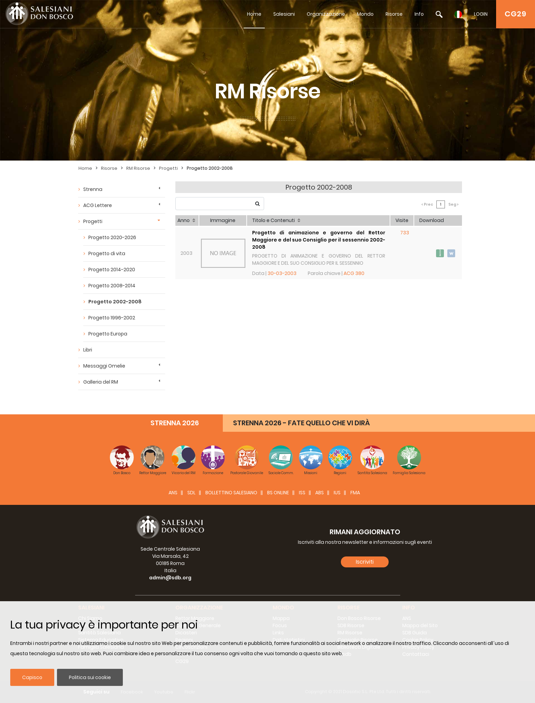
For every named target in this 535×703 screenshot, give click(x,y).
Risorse (394, 14)
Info (419, 14)
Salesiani (284, 14)
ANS (173, 492)
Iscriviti (365, 562)
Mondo (365, 14)
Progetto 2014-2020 (111, 269)
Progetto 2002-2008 (210, 168)
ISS (302, 492)
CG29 (515, 14)
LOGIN (481, 14)
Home (254, 14)
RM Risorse (138, 168)
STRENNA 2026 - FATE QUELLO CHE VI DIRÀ (301, 423)
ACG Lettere (97, 205)
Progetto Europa (107, 333)
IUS (337, 492)
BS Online (278, 492)
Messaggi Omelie (104, 365)
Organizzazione (326, 14)
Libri (87, 349)
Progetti (168, 168)
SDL (191, 492)
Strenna (92, 189)
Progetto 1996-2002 (111, 317)
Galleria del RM (100, 381)
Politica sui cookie (90, 677)
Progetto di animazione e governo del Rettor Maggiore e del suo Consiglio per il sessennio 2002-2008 (318, 239)
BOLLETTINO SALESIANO (231, 492)
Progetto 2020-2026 (112, 237)
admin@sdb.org (170, 577)
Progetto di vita (106, 253)
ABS (319, 492)
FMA (355, 492)
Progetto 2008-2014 (111, 285)
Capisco (32, 677)
